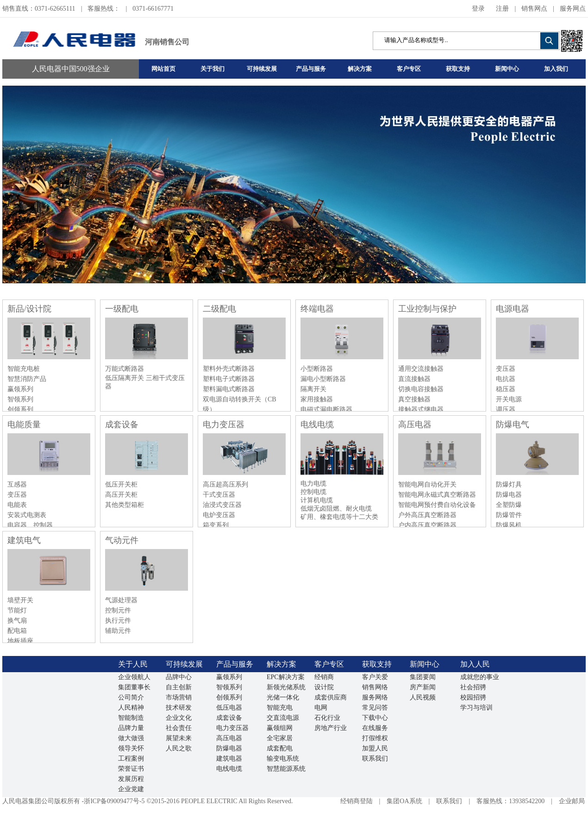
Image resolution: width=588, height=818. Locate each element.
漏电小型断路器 (323, 378)
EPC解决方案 (286, 677)
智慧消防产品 (26, 378)
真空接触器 (414, 399)
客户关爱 (375, 677)
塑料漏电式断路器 (229, 389)
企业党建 (131, 789)
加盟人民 (375, 748)
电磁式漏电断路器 (326, 409)
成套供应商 (330, 697)
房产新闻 (423, 687)
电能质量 (24, 424)
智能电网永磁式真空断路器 (437, 494)
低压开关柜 (121, 484)
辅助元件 (118, 630)
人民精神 (131, 707)
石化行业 (327, 717)
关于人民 (133, 664)
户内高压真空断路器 (427, 525)
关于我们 (212, 68)
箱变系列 (216, 525)
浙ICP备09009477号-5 (114, 801)
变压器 (505, 368)
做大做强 (131, 738)
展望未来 (179, 738)
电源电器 (512, 308)
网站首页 (163, 68)
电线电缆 (317, 424)
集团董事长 (134, 687)
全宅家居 (280, 738)
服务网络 (375, 697)
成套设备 (121, 424)
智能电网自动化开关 (427, 484)
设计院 (324, 687)
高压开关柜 (121, 494)
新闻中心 (507, 68)
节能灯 (17, 610)
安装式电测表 (26, 515)
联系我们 (375, 758)
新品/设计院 (29, 308)
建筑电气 (24, 540)
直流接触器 (414, 378)
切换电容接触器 (421, 389)
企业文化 (179, 717)
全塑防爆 (509, 504)
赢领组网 (280, 727)
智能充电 (280, 707)
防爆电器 (509, 494)
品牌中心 (179, 677)
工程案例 (131, 758)
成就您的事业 (479, 677)
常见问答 (375, 707)
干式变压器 (219, 494)
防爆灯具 (509, 484)
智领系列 (20, 399)
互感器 (17, 484)
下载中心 (375, 717)
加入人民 (475, 664)
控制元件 (118, 610)
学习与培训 (476, 707)
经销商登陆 (356, 801)
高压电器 (415, 424)
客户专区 (409, 68)
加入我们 (556, 68)
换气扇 (17, 620)
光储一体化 (283, 697)
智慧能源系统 (286, 768)
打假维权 (375, 738)
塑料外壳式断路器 (229, 368)
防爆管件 (509, 515)
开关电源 (509, 399)
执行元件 (118, 620)
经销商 (324, 677)
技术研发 (179, 707)
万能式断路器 (124, 368)
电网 (320, 707)
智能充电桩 (23, 368)
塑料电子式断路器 (229, 378)
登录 (478, 8)
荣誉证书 (131, 768)
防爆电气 (512, 424)
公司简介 (131, 697)
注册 (502, 8)
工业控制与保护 (427, 308)
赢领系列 (20, 389)
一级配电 (121, 308)
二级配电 (219, 308)
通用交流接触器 (421, 368)
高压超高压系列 (225, 484)
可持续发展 (262, 68)
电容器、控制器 (30, 525)
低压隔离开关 (125, 378)
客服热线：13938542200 (510, 801)
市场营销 (179, 697)
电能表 (17, 504)
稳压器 (505, 389)
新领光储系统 (286, 687)
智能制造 (131, 717)
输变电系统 (283, 758)
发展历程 (131, 778)
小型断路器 (316, 368)
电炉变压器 (219, 515)
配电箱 (17, 630)
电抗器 (505, 378)
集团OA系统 (404, 801)
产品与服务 (311, 68)
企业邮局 (572, 801)
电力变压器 (223, 424)
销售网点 (534, 8)
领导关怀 (131, 748)
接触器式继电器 (421, 409)
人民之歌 (179, 748)
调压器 (505, 409)
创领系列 (20, 409)
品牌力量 (131, 727)
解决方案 (360, 68)
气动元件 (121, 540)
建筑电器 (229, 758)
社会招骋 (473, 687)
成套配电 (280, 748)
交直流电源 (283, 717)
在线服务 (375, 727)
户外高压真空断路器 (427, 515)
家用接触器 (316, 399)
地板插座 (20, 640)
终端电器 (317, 308)
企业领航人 (134, 677)
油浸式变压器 (222, 504)
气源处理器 (121, 600)
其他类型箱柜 (124, 504)
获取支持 (458, 68)
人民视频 (423, 697)
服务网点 (573, 8)
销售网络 (375, 687)
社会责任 (179, 727)
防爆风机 (509, 525)
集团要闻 (423, 677)
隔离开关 (313, 389)
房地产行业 (330, 727)
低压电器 (229, 707)
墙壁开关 (20, 600)
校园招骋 (473, 697)
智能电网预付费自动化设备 (437, 504)
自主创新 (179, 687)
